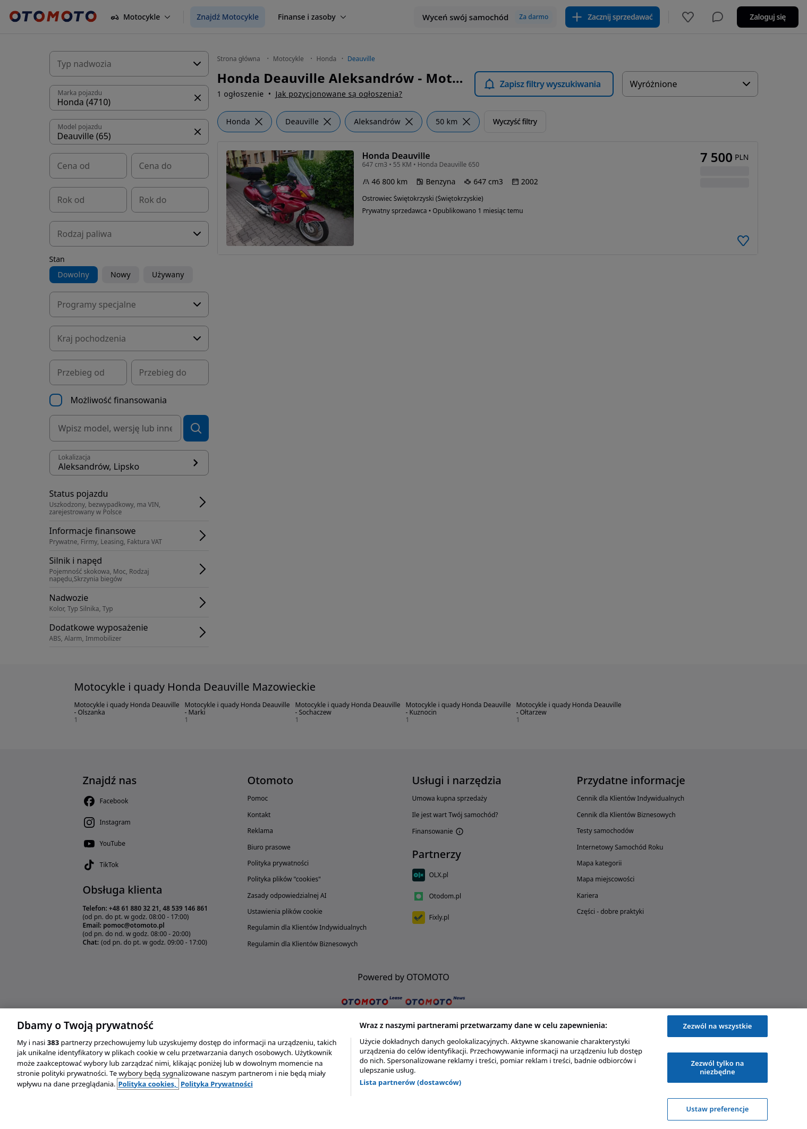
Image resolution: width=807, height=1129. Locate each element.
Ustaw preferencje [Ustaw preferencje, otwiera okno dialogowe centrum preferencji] (717, 1109)
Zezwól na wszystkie (717, 1026)
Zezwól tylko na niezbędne (717, 1067)
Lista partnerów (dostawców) (411, 1082)
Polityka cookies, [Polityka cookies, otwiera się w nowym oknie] (148, 1084)
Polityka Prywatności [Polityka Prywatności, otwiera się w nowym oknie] (217, 1084)
